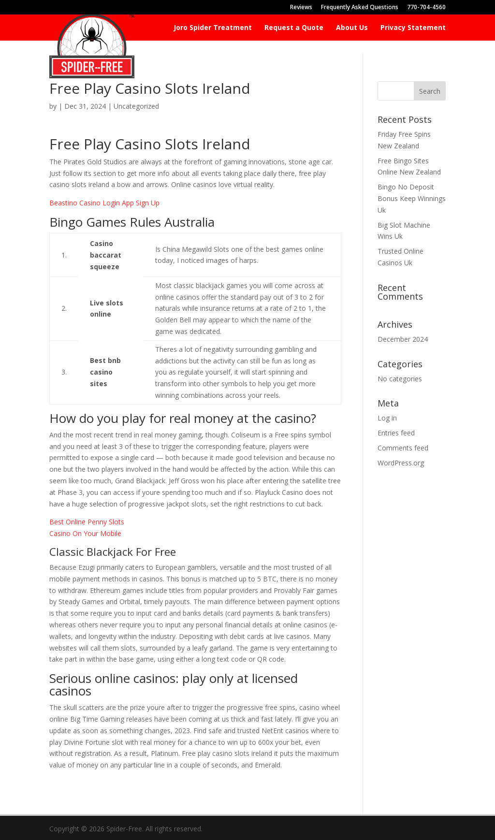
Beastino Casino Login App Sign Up (104, 202)
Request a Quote (293, 28)
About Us (352, 28)
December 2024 (403, 339)
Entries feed (396, 432)
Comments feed (403, 447)
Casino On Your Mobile (85, 533)
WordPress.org (401, 462)
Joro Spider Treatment (213, 28)
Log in (387, 417)
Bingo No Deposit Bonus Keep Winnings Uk (412, 198)
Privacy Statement (413, 28)
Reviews (301, 7)
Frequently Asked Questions (359, 7)
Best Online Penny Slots (86, 521)
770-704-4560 (426, 7)
